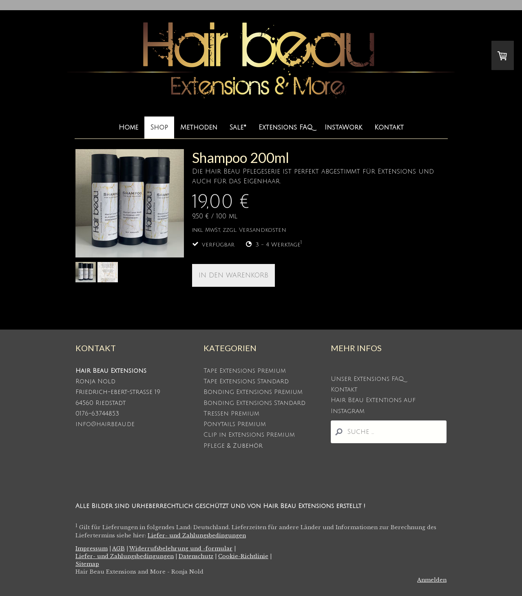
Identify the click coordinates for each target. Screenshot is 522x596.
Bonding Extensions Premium (253, 392)
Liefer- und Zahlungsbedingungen (197, 535)
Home (128, 127)
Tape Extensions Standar (243, 381)
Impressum (91, 548)
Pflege (214, 445)
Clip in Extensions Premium (249, 434)
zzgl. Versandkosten (254, 230)
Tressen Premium (231, 413)
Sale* (238, 127)
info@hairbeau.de (105, 424)
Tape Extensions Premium (244, 370)
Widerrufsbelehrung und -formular (180, 548)
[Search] (389, 431)
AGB (118, 548)
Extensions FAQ (285, 127)
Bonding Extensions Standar (252, 403)
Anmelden (432, 580)
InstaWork (343, 127)
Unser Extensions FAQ (367, 379)
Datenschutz (196, 556)
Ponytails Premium (234, 424)
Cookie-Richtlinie (243, 556)
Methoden (198, 127)
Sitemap (87, 564)
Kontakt (389, 127)
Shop (159, 127)
